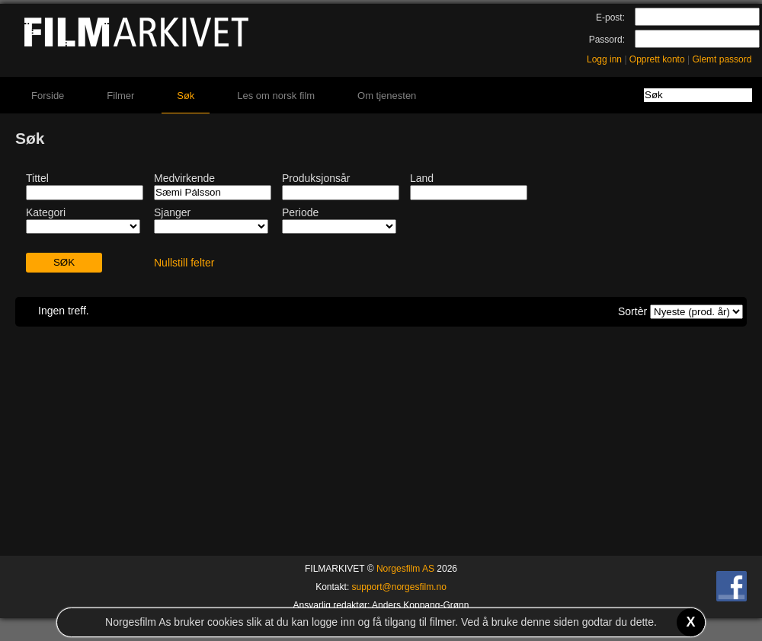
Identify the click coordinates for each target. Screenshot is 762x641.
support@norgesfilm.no (399, 587)
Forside (47, 95)
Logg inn (604, 59)
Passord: (607, 39)
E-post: (610, 17)
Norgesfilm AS (405, 568)
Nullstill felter (184, 263)
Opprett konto (657, 59)
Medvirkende (184, 178)
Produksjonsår (316, 178)
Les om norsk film (276, 95)
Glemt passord (721, 59)
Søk (185, 95)
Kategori (46, 212)
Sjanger (172, 212)
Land (422, 178)
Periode (300, 212)
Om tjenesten (386, 95)
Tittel (37, 178)
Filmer (120, 95)
